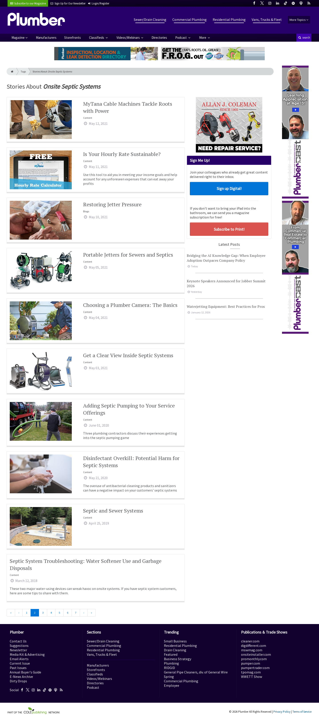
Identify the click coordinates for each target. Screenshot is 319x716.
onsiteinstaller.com (256, 654)
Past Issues (18, 667)
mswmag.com (251, 650)
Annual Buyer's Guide (25, 672)
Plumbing (171, 663)
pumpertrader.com (255, 667)
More (203, 37)
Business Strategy (177, 659)
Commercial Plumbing (189, 19)
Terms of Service (301, 712)
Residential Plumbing (229, 19)
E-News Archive (21, 676)
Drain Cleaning (175, 650)
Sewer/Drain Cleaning (150, 19)
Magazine (18, 37)
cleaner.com (250, 641)
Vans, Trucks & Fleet (267, 19)
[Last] (91, 613)
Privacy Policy (281, 712)
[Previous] (19, 613)
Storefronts (72, 37)
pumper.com (250, 663)
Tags (23, 71)
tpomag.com (251, 672)
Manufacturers (46, 37)
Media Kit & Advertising (27, 654)
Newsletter (18, 650)
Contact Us (18, 641)
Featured (170, 654)
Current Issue (20, 663)
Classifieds (97, 37)
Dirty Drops (18, 681)
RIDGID (169, 667)
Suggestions (19, 645)
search (304, 37)
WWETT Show (251, 676)
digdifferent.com (253, 645)
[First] (11, 613)
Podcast (181, 37)
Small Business (175, 641)
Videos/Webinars (128, 37)
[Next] (84, 613)
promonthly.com (254, 659)
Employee (171, 685)
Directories (159, 37)
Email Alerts (19, 659)
